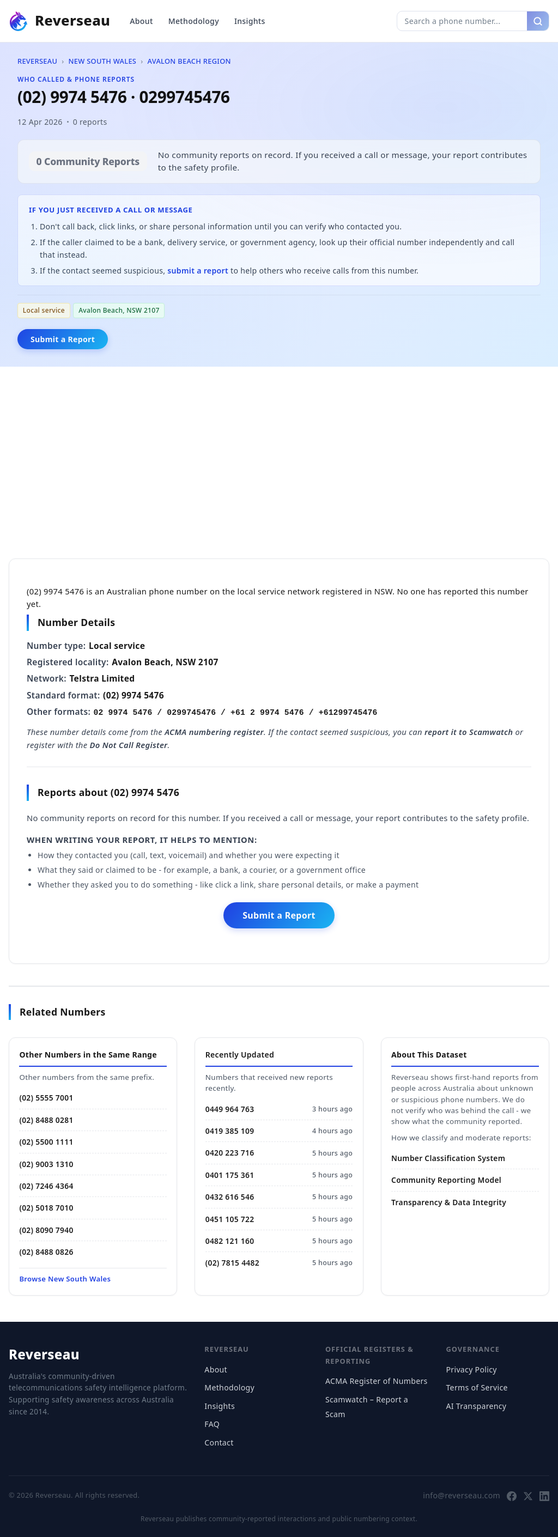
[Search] (538, 21)
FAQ (212, 1424)
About (141, 21)
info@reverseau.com (461, 1495)
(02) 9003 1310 (46, 1164)
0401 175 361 (229, 1175)
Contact (218, 1442)
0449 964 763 (229, 1109)
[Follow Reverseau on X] (528, 1495)
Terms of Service (476, 1387)
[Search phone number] (462, 21)
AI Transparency (476, 1406)
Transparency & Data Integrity (448, 1202)
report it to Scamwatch (468, 731)
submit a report (197, 270)
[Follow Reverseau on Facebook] (512, 1495)
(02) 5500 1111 (46, 1142)
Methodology (193, 21)
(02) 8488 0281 (46, 1120)
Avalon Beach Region (189, 61)
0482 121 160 (229, 1241)
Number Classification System (448, 1158)
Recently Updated (239, 1054)
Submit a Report (63, 339)
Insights (249, 21)
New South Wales (102, 61)
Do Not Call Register (129, 744)
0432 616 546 (229, 1197)
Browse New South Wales (65, 1279)
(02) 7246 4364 (46, 1186)
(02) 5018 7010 (46, 1207)
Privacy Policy (471, 1369)
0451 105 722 (229, 1219)
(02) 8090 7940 (46, 1230)
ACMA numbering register (214, 731)
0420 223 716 (229, 1152)
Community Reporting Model (446, 1180)
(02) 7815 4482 (232, 1262)
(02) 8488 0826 (46, 1252)
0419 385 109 (229, 1131)
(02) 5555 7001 (46, 1097)
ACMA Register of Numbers (376, 1381)
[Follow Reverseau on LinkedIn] (544, 1495)
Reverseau (37, 61)
